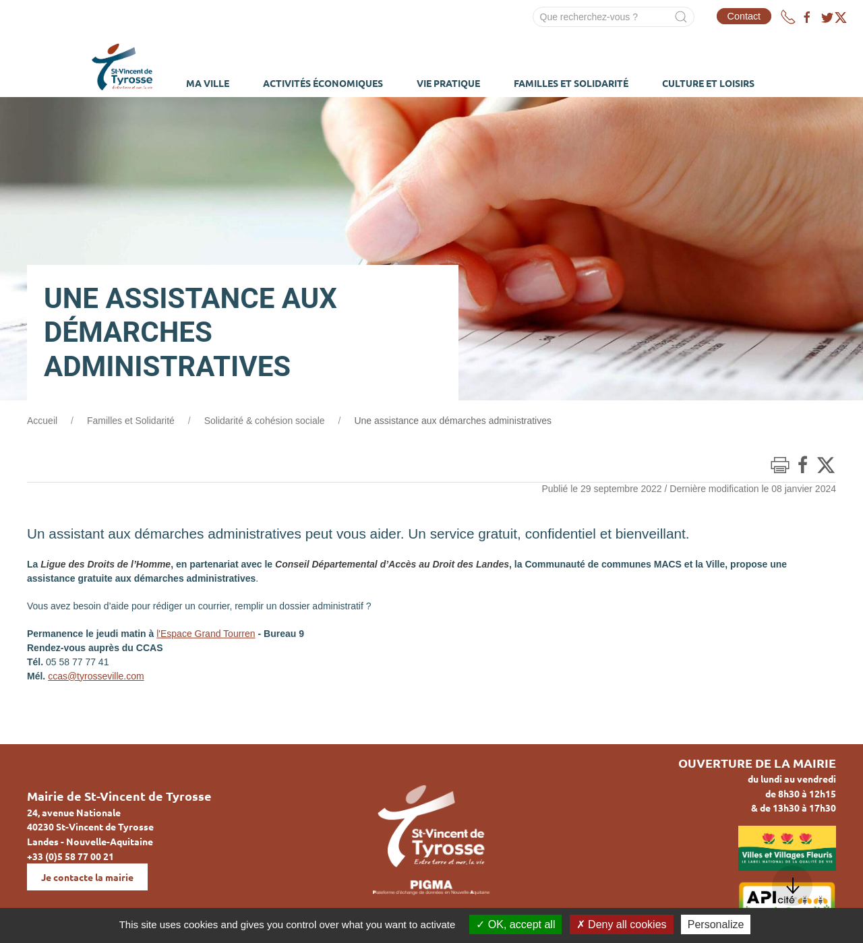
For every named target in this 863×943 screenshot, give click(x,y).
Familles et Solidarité (131, 420)
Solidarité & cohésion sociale (264, 420)
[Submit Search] (680, 17)
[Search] (613, 17)
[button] (792, 885)
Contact (744, 16)
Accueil (42, 420)
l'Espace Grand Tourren (205, 633)
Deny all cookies (621, 924)
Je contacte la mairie (87, 877)
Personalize (716, 924)
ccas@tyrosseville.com (96, 676)
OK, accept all (515, 924)
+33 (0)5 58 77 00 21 (70, 856)
